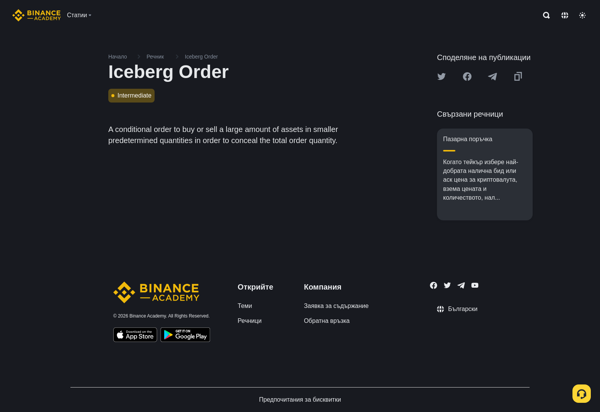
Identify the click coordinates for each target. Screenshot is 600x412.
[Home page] (36, 15)
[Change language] (565, 15)
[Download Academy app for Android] (185, 335)
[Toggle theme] (582, 15)
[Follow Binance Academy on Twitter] (447, 285)
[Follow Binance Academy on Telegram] (461, 285)
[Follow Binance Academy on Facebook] (433, 285)
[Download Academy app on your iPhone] (135, 335)
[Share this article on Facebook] (467, 76)
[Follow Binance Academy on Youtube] (475, 285)
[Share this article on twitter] (441, 76)
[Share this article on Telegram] (492, 76)
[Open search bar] (544, 15)
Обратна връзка (327, 321)
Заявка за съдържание (336, 306)
